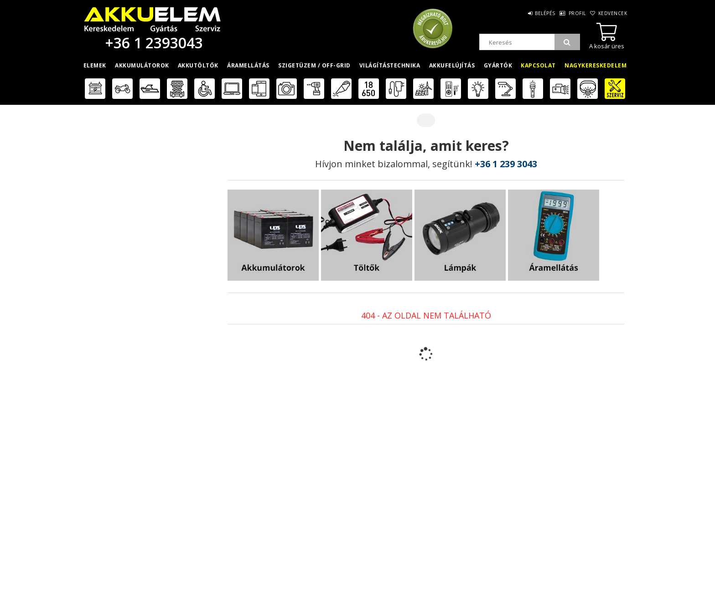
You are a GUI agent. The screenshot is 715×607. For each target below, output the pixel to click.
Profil (570, 13)
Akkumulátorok (142, 65)
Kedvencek (611, 13)
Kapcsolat (538, 65)
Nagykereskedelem (596, 65)
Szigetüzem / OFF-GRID (314, 65)
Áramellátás (248, 65)
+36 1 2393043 (152, 42)
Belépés (532, 13)
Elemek (94, 65)
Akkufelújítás (452, 65)
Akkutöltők (198, 65)
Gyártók (498, 65)
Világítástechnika (389, 65)
